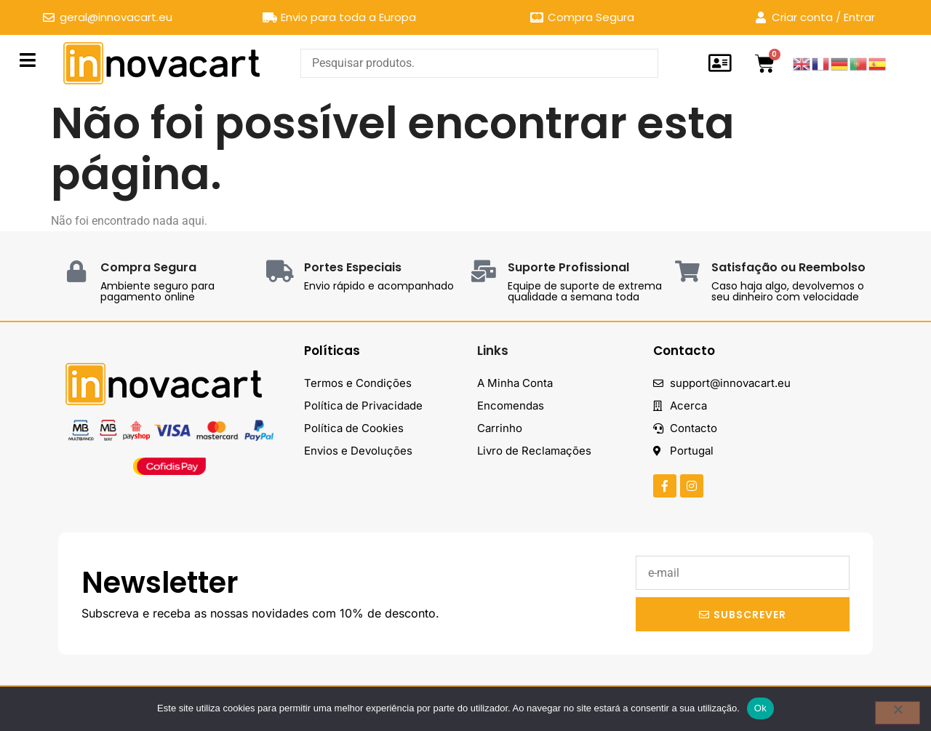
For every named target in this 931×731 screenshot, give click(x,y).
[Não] (897, 712)
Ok (760, 708)
